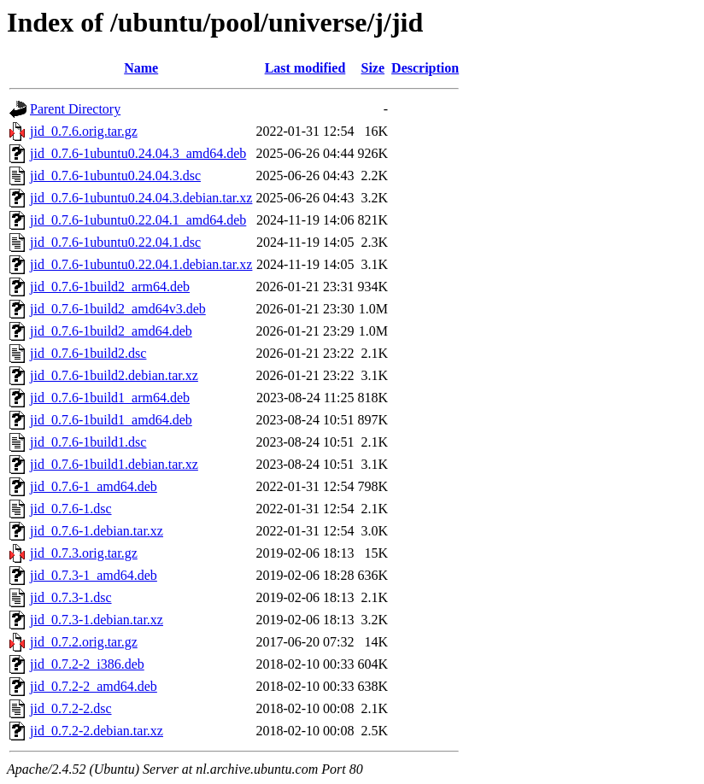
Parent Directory (75, 109)
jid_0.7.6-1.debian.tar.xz (96, 531)
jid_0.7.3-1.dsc (71, 597)
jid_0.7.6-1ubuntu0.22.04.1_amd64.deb (138, 220)
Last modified (305, 68)
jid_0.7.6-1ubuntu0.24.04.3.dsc (115, 175)
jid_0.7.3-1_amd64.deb (93, 575)
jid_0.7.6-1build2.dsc (88, 353)
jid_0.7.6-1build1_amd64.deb (111, 419)
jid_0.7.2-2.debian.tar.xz (96, 730)
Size (373, 68)
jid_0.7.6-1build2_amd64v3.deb (118, 308)
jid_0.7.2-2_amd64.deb (93, 686)
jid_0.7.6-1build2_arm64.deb (110, 286)
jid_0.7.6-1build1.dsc (88, 442)
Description (425, 68)
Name (141, 68)
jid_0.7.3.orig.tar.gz (84, 553)
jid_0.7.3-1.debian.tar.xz (96, 619)
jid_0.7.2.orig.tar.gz (84, 642)
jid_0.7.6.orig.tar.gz (84, 131)
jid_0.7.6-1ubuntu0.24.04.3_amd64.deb (138, 153)
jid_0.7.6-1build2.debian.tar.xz (114, 375)
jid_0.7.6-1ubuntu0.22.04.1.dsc (115, 242)
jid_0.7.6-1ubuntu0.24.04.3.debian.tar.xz (141, 197)
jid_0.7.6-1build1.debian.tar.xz (114, 464)
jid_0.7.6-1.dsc (71, 508)
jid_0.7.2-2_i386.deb (87, 664)
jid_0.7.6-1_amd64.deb (93, 486)
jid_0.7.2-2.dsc (71, 708)
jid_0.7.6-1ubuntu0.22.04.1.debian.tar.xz (141, 264)
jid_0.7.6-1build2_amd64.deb (111, 331)
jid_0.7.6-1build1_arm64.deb (110, 397)
